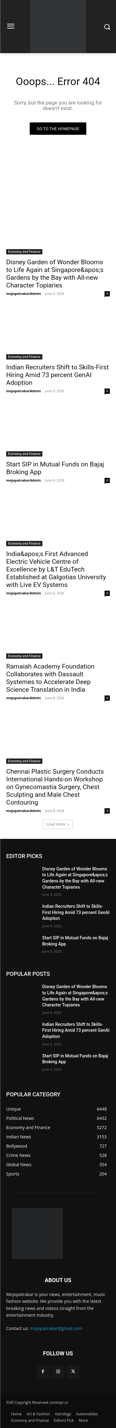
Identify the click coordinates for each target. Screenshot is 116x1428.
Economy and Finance (24, 251)
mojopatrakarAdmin (23, 293)
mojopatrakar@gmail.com (56, 1328)
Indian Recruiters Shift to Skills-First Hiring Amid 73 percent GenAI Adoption (57, 374)
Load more (58, 824)
